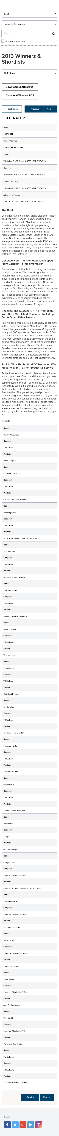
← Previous (33, 109)
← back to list (12, 109)
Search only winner (16, 41)
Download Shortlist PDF (20, 87)
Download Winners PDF (20, 95)
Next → (50, 109)
